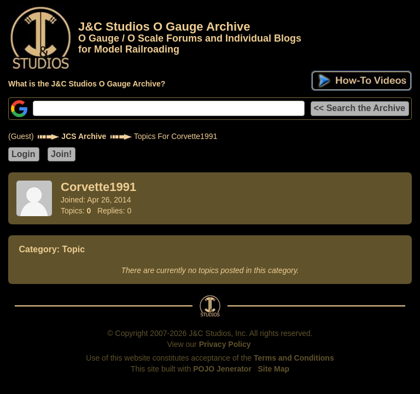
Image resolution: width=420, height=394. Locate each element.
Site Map (274, 368)
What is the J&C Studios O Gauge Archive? (86, 83)
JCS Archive (83, 136)
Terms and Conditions (294, 358)
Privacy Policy (225, 344)
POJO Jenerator (222, 368)
